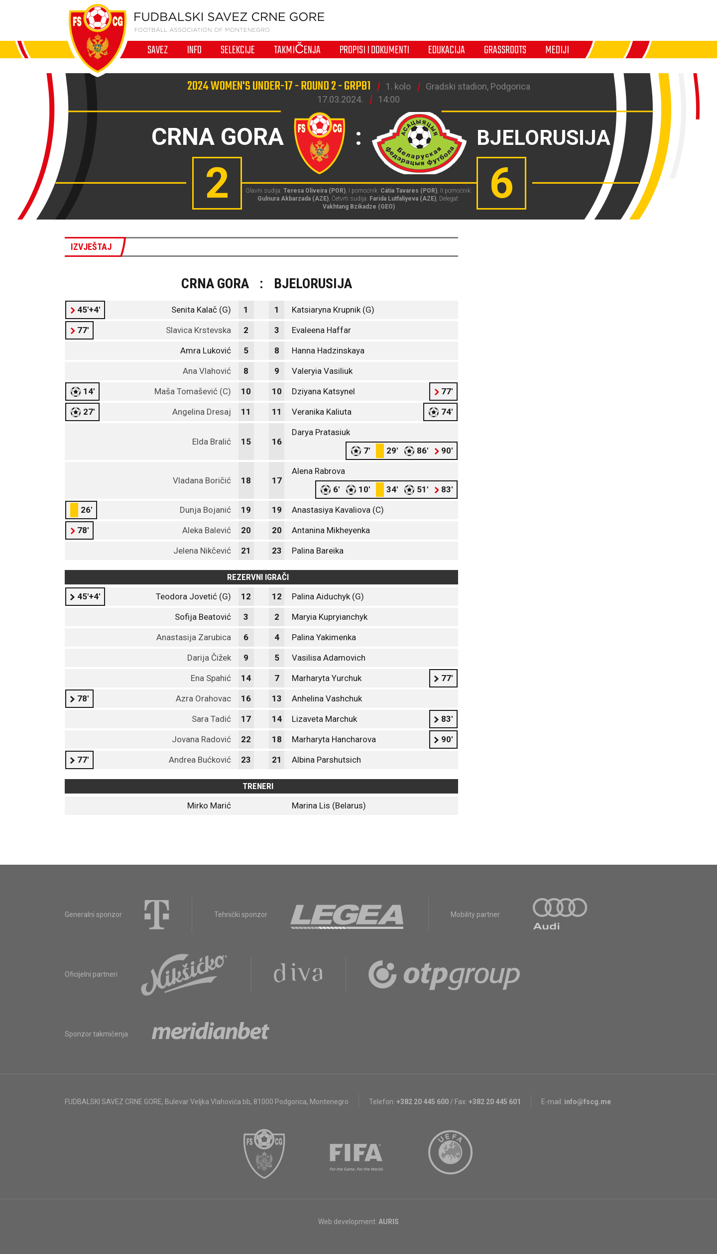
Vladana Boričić (202, 480)
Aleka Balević (206, 530)
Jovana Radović (201, 739)
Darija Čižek (209, 658)
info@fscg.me (587, 1102)
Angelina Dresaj (201, 412)
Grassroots (505, 49)
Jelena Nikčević (202, 551)
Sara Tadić (211, 719)
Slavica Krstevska (198, 330)
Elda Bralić (211, 442)
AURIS (388, 1222)
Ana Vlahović (207, 371)
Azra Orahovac (203, 698)
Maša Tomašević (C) (192, 391)
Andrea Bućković (200, 760)
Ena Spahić (211, 678)
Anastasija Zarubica (193, 637)
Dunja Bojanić (205, 510)
